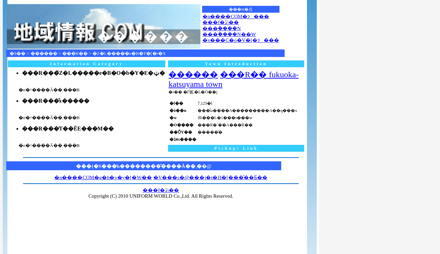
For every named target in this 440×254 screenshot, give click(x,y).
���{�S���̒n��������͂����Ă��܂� (139, 166)
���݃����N (221, 28)
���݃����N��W (229, 34)
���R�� (75, 53)
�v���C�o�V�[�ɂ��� (240, 40)
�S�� (17, 53)
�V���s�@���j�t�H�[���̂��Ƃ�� (210, 177)
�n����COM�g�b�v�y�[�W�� (103, 177)
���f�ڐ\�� (220, 22)
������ (44, 53)
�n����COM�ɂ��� (235, 16)
